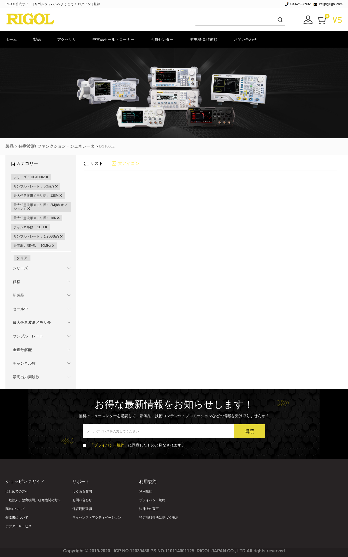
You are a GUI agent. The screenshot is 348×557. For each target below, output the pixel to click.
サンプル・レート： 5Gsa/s (36, 186)
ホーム (11, 39)
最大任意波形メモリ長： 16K (37, 218)
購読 (249, 431)
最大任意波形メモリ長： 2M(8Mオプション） (40, 207)
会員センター (162, 39)
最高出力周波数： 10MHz (34, 246)
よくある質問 (82, 491)
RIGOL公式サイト (19, 4)
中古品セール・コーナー (113, 39)
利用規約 (145, 491)
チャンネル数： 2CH (30, 227)
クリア (22, 258)
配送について (15, 509)
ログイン (84, 4)
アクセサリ (66, 39)
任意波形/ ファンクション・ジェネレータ (56, 146)
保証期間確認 (82, 509)
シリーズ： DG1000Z (31, 177)
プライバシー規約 (152, 500)
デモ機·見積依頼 (203, 39)
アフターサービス (18, 526)
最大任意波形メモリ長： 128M (38, 196)
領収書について (16, 517)
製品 (37, 39)
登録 (97, 4)
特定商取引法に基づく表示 (158, 517)
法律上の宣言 (149, 509)
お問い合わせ (245, 39)
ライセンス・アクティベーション (96, 517)
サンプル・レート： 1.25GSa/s (38, 236)
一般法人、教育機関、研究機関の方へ (33, 500)
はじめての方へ (16, 491)
